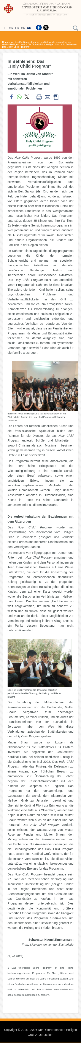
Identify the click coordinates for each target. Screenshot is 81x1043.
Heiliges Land (17, 44)
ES (23, 27)
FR (17, 27)
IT (5, 27)
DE (29, 27)
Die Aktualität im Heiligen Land (44, 44)
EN (11, 27)
